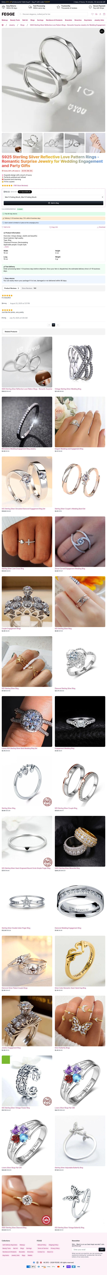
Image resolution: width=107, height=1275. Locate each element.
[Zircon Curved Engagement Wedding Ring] (80, 544)
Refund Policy (42, 1245)
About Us (50, 1252)
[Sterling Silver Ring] (27, 784)
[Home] (8, 14)
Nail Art (25, 20)
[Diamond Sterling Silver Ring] (80, 664)
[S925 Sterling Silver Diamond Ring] (27, 1203)
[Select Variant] (53, 197)
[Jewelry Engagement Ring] (27, 1023)
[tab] (12, 288)
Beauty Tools (15, 20)
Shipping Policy (53, 1245)
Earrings (40, 20)
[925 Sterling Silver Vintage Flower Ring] (27, 1083)
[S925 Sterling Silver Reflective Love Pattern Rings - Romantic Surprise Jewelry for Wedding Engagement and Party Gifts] (27, 364)
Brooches (78, 20)
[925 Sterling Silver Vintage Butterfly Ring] (80, 1203)
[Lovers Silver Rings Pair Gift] (80, 1083)
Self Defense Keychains (10, 1245)
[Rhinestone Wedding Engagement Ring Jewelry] (27, 424)
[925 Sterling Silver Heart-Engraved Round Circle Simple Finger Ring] (27, 843)
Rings (32, 20)
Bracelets (68, 20)
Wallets (30, 1255)
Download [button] (101, 227)
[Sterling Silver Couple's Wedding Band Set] (80, 484)
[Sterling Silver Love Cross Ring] (27, 544)
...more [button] (6, 247)
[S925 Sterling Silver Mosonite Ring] (80, 843)
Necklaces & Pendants (54, 20)
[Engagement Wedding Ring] (80, 724)
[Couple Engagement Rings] (27, 604)
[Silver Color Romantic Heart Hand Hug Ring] (80, 963)
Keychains (88, 20)
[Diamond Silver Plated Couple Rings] (27, 963)
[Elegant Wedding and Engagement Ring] (80, 424)
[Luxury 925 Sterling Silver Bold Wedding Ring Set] (27, 724)
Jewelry (12, 25)
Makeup (5, 20)
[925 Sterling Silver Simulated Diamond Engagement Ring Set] (27, 484)
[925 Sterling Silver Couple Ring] (80, 784)
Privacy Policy (55, 1248)
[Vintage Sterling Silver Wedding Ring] (80, 364)
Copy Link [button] (53, 227)
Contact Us (41, 1252)
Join (101, 1249)
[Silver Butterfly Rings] (80, 1023)
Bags (23, 1255)
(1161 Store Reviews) (20, 185)
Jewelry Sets (99, 20)
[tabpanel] (53, 309)
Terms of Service (43, 1248)
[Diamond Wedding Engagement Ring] (80, 903)
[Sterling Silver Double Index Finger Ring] (27, 903)
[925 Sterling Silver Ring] (80, 604)
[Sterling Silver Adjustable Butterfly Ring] (80, 1143)
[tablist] (53, 288)
